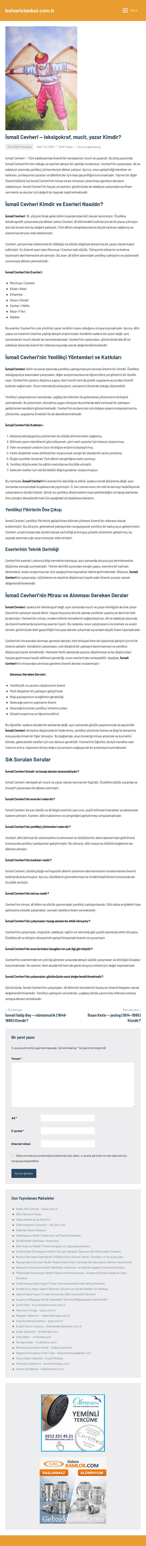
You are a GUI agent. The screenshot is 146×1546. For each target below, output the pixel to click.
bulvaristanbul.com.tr (31, 10)
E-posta (17, 1131)
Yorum (16, 1058)
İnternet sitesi (20, 1143)
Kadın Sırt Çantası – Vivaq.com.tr (37, 1208)
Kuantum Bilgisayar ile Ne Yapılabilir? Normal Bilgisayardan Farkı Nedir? (62, 1299)
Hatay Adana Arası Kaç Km (33, 1219)
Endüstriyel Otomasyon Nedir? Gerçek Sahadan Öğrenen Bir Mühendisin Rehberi (68, 1251)
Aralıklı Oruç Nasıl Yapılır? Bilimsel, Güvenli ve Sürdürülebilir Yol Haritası (62, 1289)
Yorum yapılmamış (89, 146)
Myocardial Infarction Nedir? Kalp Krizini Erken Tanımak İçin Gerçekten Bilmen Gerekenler (74, 1262)
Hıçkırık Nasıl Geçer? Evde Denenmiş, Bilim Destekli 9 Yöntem (55, 1294)
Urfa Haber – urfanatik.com (33, 1337)
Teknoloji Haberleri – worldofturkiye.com (42, 1363)
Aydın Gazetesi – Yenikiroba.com (37, 1331)
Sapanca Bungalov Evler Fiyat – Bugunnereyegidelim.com (53, 1353)
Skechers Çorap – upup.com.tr (36, 1310)
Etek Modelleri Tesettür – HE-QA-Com (40, 1225)
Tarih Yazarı (65, 146)
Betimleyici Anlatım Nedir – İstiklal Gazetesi (44, 1347)
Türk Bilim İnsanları (19, 146)
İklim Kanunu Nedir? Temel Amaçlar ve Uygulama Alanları (53, 1246)
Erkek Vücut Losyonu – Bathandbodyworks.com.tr (49, 1326)
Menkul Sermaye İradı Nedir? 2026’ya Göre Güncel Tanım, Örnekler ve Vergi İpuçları (69, 1257)
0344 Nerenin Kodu (28, 1214)
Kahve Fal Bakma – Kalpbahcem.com (40, 1369)
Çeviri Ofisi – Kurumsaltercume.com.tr (41, 1305)
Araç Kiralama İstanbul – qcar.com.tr (39, 1321)
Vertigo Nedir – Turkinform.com (36, 1342)
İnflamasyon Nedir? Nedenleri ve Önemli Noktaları (48, 1235)
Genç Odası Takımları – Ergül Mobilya (39, 1358)
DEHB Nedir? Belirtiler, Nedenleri (37, 1241)
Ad (14, 1118)
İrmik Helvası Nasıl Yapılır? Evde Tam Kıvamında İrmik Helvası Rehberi (60, 1283)
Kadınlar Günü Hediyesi (31, 1230)
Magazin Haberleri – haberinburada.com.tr (43, 1315)
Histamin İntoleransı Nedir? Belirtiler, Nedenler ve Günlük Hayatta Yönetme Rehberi (70, 1267)
